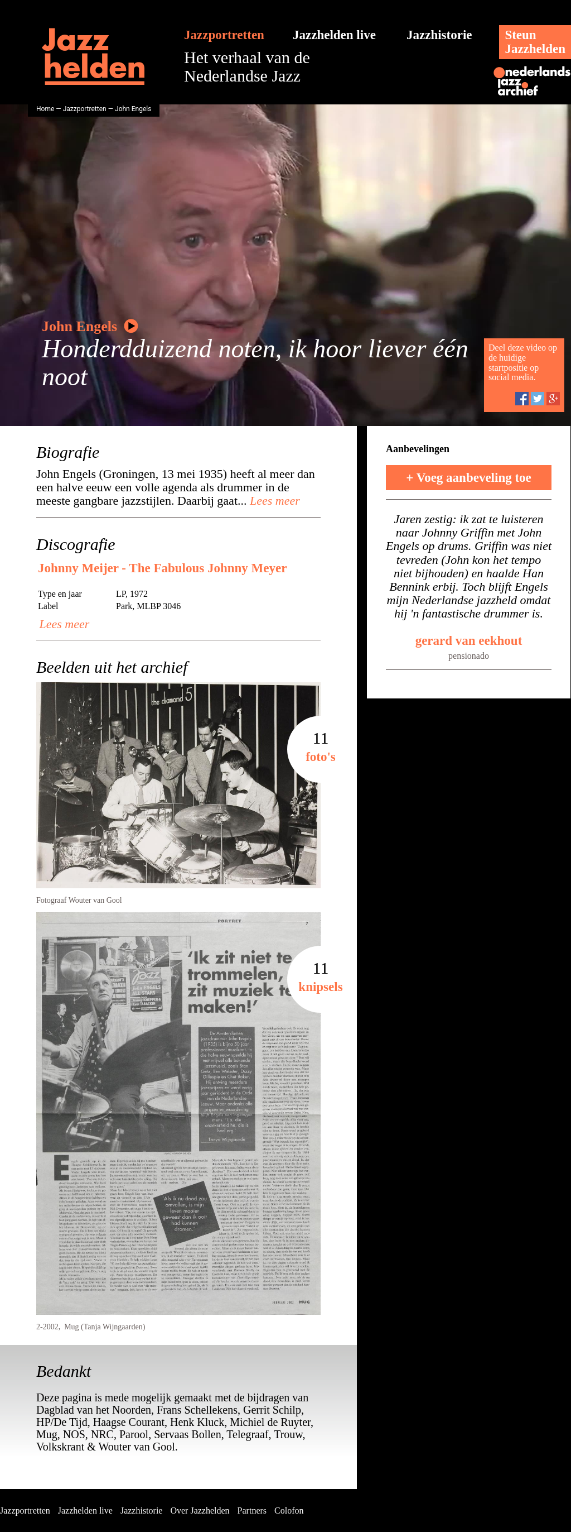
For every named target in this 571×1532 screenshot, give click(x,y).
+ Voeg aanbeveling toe (468, 478)
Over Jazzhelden (199, 1510)
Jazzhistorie (439, 35)
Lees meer (273, 501)
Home (45, 109)
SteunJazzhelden (535, 42)
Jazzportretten (224, 35)
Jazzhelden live (334, 35)
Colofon (288, 1510)
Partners (252, 1510)
